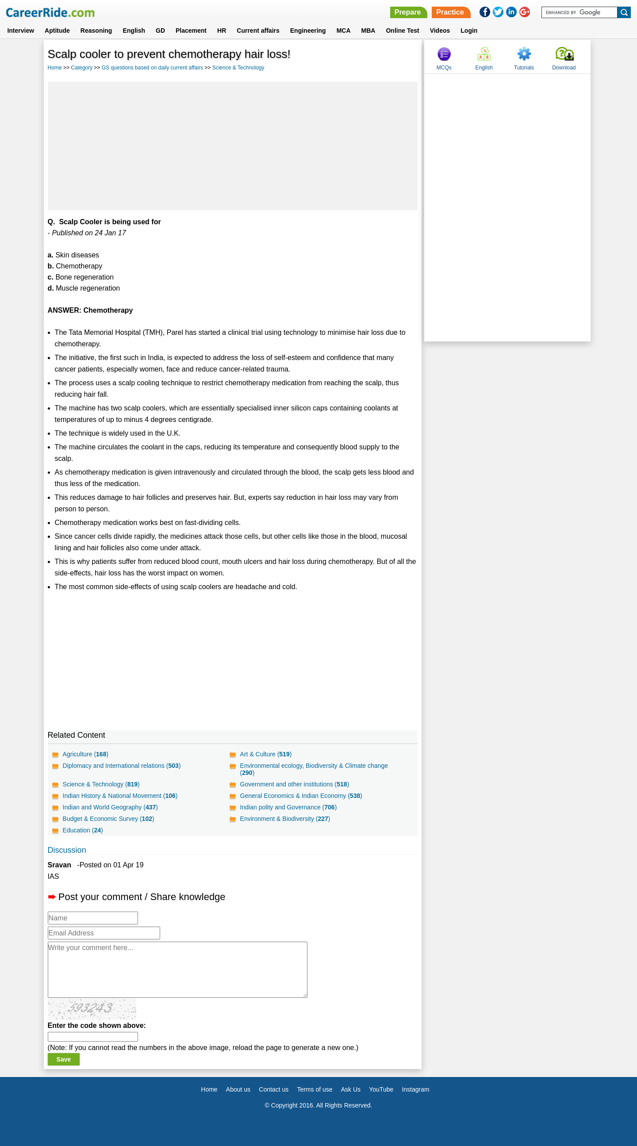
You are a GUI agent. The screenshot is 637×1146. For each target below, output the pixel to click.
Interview (20, 30)
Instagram (415, 1089)
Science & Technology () (101, 784)
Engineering (308, 30)
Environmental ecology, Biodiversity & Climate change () (314, 769)
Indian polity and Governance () (288, 807)
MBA (368, 30)
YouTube (381, 1089)
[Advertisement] (233, 146)
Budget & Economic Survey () (108, 818)
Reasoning (96, 30)
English (134, 30)
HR (221, 30)
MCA (344, 30)
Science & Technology (238, 68)
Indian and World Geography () (110, 807)
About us (238, 1089)
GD (160, 30)
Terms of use (314, 1089)
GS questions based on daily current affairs (152, 68)
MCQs (444, 68)
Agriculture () (86, 754)
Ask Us (351, 1089)
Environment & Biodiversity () (285, 818)
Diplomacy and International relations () (122, 765)
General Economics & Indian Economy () (301, 795)
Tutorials (524, 68)
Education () (83, 830)
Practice (450, 12)
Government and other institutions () (294, 784)
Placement (191, 30)
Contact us (273, 1089)
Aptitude (57, 30)
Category (81, 68)
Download (564, 68)
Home (55, 68)
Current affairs (258, 30)
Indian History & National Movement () (120, 795)
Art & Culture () (266, 754)
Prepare (408, 12)
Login (468, 30)
